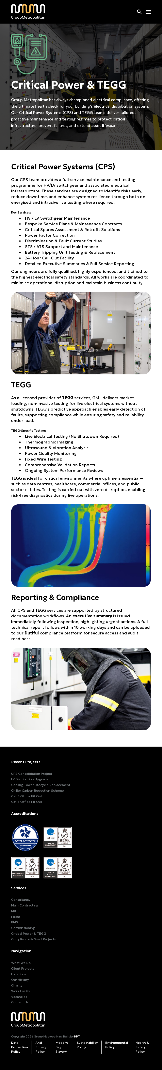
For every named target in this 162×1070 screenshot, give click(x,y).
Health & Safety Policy (142, 1047)
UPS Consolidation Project (31, 774)
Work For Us (20, 991)
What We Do (21, 963)
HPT (77, 1036)
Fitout (15, 917)
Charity (16, 985)
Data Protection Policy (19, 1047)
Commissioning (23, 928)
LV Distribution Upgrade (29, 779)
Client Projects (22, 968)
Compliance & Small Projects (33, 939)
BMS (14, 922)
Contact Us (20, 1002)
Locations (18, 974)
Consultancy (21, 900)
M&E (15, 911)
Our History (20, 980)
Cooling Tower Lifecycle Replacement (40, 785)
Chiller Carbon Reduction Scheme (37, 790)
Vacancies (19, 997)
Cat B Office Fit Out (26, 796)
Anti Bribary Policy (40, 1047)
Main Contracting (24, 905)
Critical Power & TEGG (28, 933)
